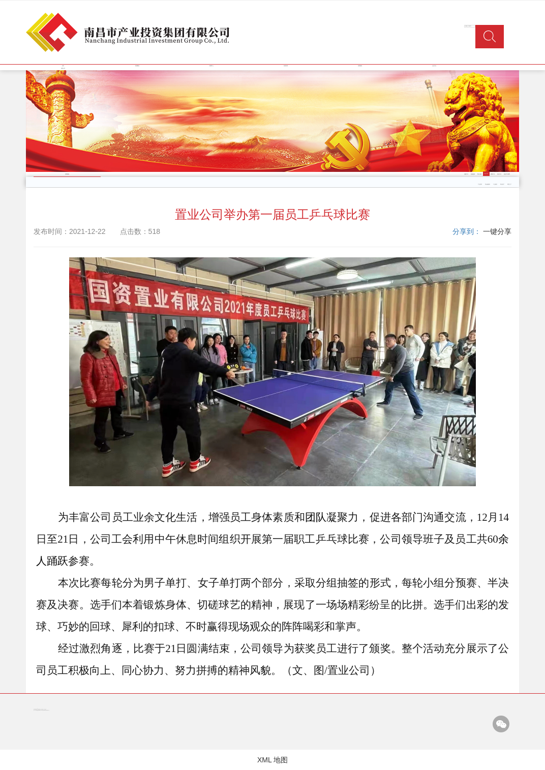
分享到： (466, 231)
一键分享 (497, 231)
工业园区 (495, 184)
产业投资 (480, 184)
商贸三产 (509, 184)
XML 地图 (272, 760)
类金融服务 (487, 184)
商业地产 (502, 184)
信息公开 (63, 68)
